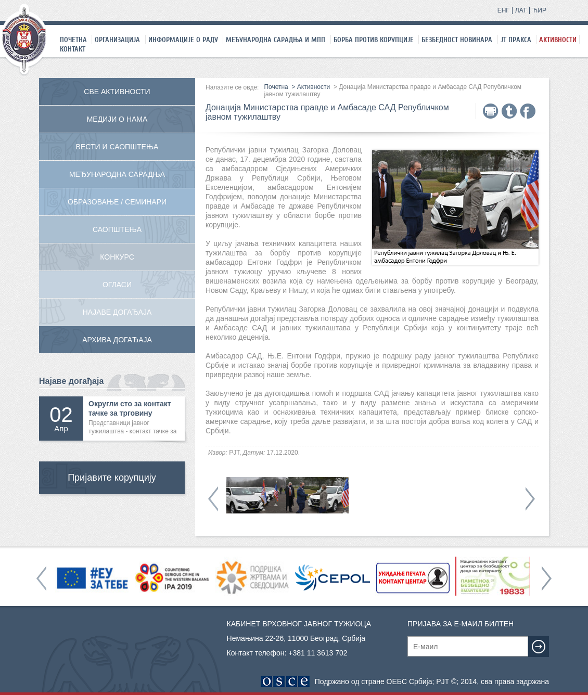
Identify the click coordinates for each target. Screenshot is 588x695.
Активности (558, 39)
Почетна (73, 39)
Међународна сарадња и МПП (275, 39)
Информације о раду (183, 39)
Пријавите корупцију (112, 477)
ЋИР (539, 10)
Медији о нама (117, 119)
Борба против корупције (374, 39)
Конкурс (117, 257)
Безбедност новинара (456, 39)
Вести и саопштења (117, 147)
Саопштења (117, 229)
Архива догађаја (117, 340)
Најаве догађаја (117, 312)
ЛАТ (521, 10)
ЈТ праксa (516, 39)
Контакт (72, 49)
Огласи (117, 284)
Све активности (117, 91)
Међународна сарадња (117, 174)
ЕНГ (503, 10)
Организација (117, 39)
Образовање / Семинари (117, 202)
